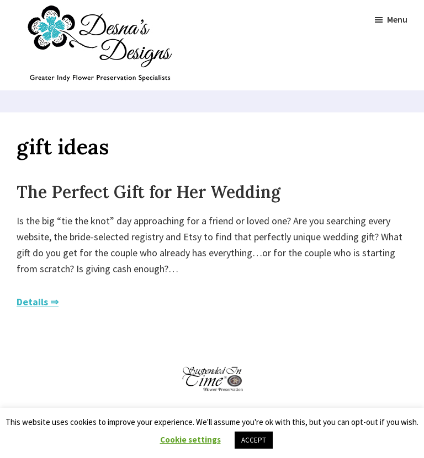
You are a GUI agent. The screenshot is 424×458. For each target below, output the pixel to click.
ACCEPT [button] (253, 440)
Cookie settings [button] (190, 439)
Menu (397, 19)
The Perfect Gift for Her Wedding (148, 191)
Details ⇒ (38, 301)
